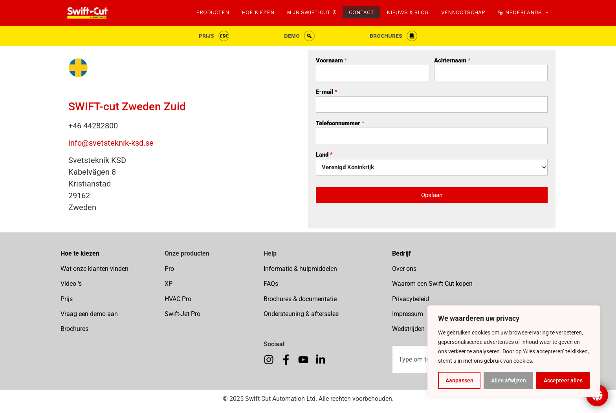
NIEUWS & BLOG (408, 12)
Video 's (71, 283)
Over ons (404, 268)
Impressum (407, 314)
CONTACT (361, 12)
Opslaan (431, 195)
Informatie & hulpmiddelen (300, 268)
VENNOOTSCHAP (463, 12)
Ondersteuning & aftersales (301, 314)
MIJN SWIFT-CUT (308, 12)
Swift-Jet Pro (182, 314)
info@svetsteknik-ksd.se (111, 143)
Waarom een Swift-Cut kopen (432, 283)
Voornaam (331, 61)
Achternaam (452, 61)
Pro (169, 268)
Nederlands (527, 12)
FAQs (271, 283)
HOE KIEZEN (258, 12)
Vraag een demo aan (89, 314)
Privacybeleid (410, 299)
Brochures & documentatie (300, 299)
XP (168, 283)
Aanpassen (459, 380)
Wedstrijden (408, 329)
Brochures (386, 36)
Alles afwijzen (508, 380)
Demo (292, 36)
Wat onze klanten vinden (94, 268)
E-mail (326, 92)
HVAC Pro (178, 299)
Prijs (206, 36)
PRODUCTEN (212, 12)
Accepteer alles (563, 380)
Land (324, 155)
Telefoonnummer (340, 124)
